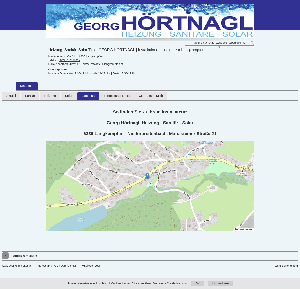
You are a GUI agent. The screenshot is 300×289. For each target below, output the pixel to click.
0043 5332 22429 (69, 60)
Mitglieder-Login (92, 265)
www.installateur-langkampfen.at (103, 64)
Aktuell (11, 95)
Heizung (50, 95)
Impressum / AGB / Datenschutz (56, 265)
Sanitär (30, 95)
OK (197, 283)
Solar (69, 95)
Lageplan (88, 95)
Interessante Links (117, 95)
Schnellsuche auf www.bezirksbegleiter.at (219, 42)
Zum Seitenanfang (286, 265)
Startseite (26, 85)
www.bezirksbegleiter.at (16, 265)
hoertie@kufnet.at (69, 64)
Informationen (220, 283)
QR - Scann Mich (151, 95)
